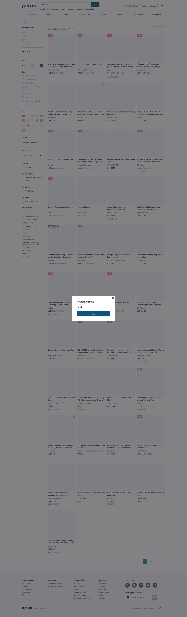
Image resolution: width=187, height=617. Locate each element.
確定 (93, 314)
